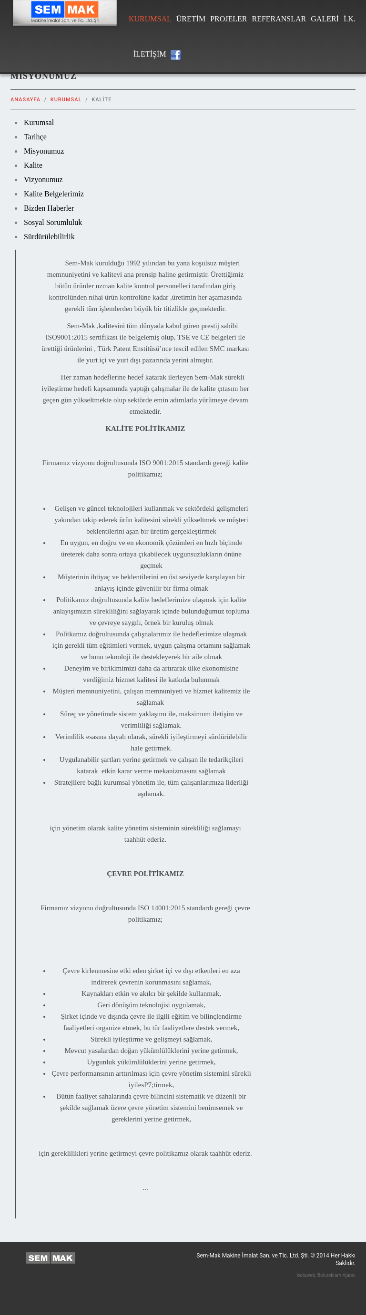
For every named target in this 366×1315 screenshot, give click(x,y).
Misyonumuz (44, 151)
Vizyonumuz (43, 179)
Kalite (33, 165)
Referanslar (279, 19)
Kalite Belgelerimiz (54, 194)
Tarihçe (35, 137)
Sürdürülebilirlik (49, 237)
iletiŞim (149, 54)
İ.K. (350, 19)
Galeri (325, 19)
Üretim (190, 19)
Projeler (228, 19)
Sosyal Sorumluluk (53, 222)
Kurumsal (150, 19)
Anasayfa (25, 100)
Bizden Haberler (49, 208)
